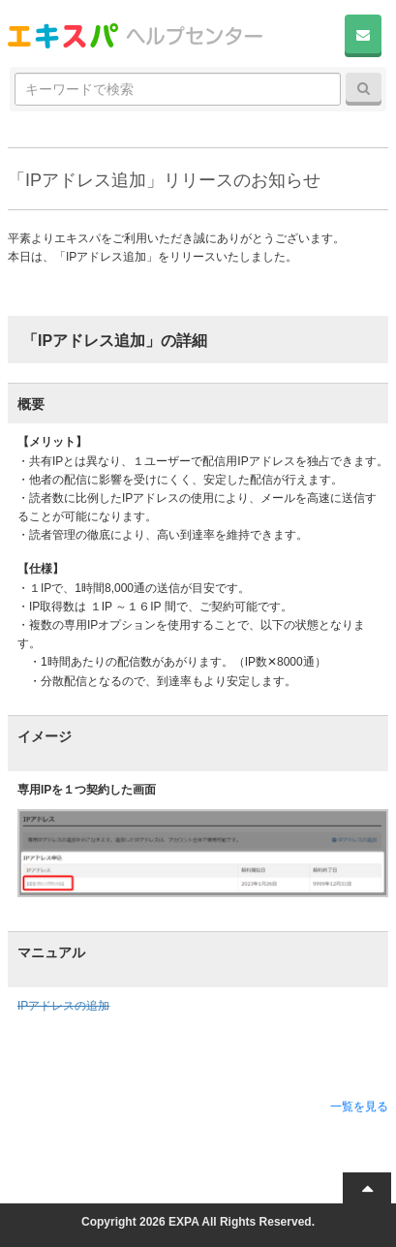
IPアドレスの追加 (63, 1006)
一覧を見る (359, 1106)
